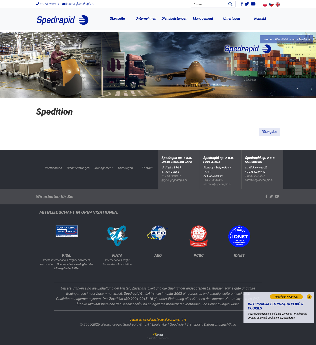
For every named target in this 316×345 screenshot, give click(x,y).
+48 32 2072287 (255, 175)
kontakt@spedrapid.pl (78, 3)
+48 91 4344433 (213, 180)
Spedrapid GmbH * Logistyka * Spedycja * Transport (162, 324)
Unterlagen (231, 18)
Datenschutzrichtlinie (220, 324)
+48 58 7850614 (47, 3)
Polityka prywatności (286, 296)
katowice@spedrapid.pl (259, 180)
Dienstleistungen (174, 18)
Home (268, 39)
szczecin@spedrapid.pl (217, 184)
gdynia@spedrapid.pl (174, 180)
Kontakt (260, 18)
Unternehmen (146, 18)
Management (203, 18)
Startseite (117, 18)
